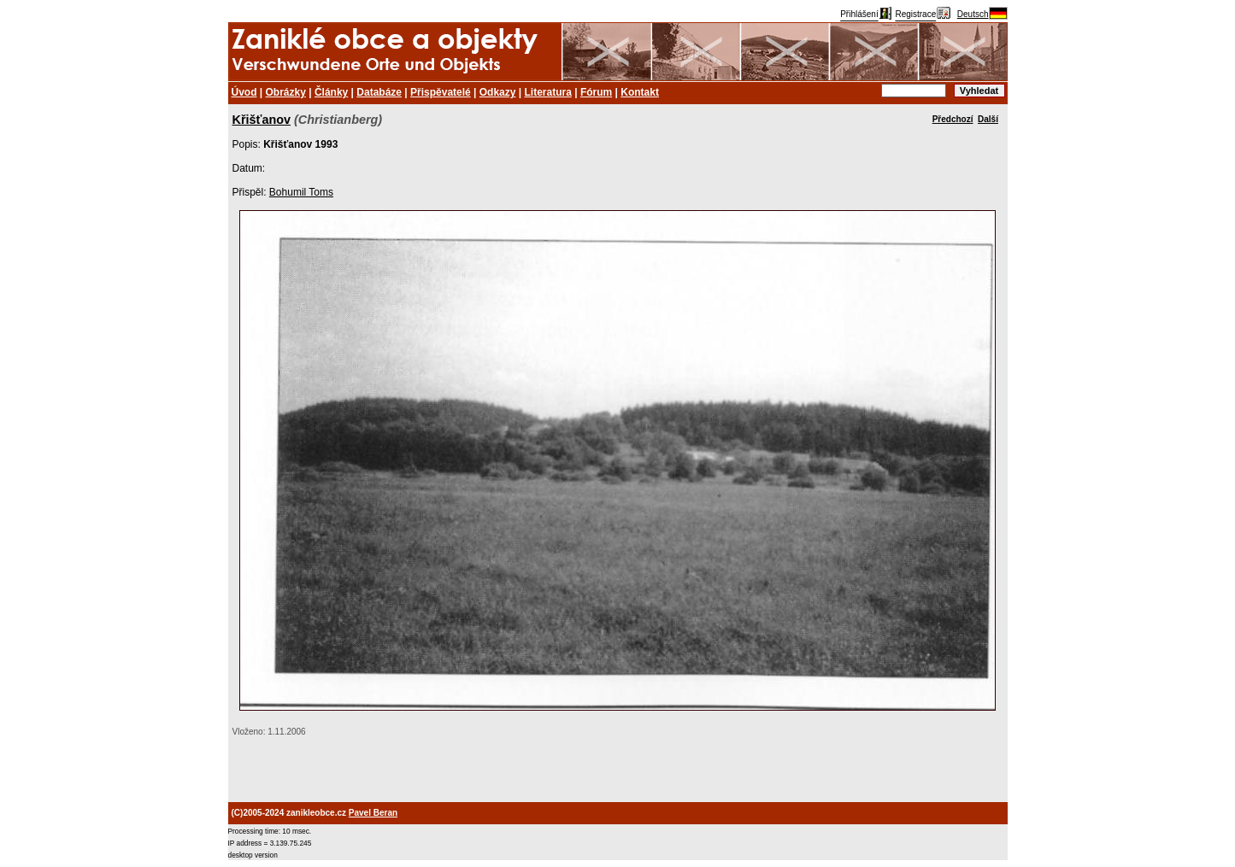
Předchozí (952, 119)
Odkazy (497, 92)
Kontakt (639, 92)
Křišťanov (261, 119)
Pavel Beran (373, 812)
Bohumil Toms (301, 192)
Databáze (379, 92)
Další (988, 119)
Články (331, 92)
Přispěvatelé (440, 92)
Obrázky (286, 92)
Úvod (244, 92)
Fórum (596, 92)
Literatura (548, 92)
